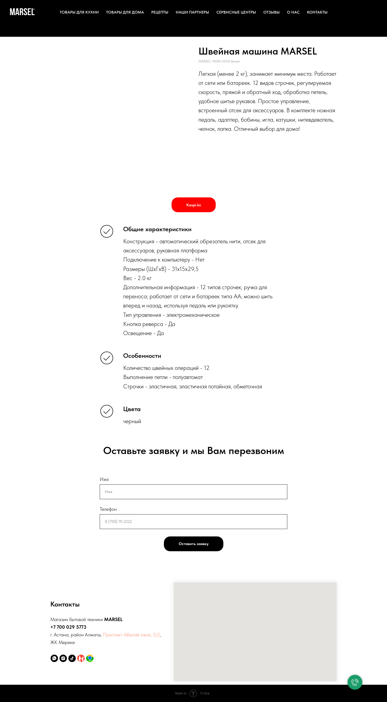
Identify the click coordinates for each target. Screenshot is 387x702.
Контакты (317, 12)
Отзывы (271, 12)
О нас (293, 12)
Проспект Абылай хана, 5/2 (131, 635)
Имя (104, 479)
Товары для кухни (79, 12)
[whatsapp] (54, 658)
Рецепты (159, 12)
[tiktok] (72, 658)
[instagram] (63, 658)
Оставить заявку (194, 543)
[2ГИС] (90, 658)
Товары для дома (125, 12)
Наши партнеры (192, 12)
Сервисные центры (236, 12)
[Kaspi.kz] (81, 658)
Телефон (108, 509)
